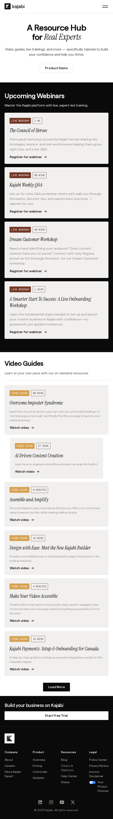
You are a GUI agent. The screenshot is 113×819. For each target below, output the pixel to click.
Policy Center (98, 759)
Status (65, 782)
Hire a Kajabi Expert (13, 774)
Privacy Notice (98, 765)
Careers (10, 765)
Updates (38, 777)
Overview (39, 759)
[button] (105, 6)
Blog (64, 759)
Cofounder (40, 771)
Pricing (37, 765)
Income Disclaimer (96, 774)
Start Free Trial (56, 716)
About (9, 759)
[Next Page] (56, 687)
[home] (14, 6)
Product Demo (56, 68)
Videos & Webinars (67, 768)
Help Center (69, 776)
